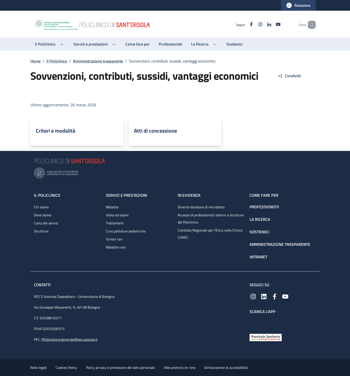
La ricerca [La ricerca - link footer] (260, 219)
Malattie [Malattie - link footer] (112, 207)
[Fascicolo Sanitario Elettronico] (266, 337)
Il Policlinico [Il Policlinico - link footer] (47, 195)
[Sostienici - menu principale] (234, 44)
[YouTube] (271, 25)
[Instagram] (253, 25)
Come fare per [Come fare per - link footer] (264, 195)
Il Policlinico (56, 61)
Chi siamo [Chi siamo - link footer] (41, 207)
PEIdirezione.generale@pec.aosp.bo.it (70, 339)
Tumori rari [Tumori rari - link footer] (114, 239)
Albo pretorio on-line (179, 367)
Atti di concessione (155, 131)
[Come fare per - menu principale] (137, 44)
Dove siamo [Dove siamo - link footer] (42, 215)
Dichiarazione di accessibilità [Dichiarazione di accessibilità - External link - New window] (226, 367)
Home (35, 61)
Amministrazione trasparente (98, 61)
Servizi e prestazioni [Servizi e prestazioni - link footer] (126, 195)
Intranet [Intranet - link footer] (258, 257)
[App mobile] (253, 323)
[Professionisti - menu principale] (170, 44)
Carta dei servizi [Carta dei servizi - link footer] (46, 223)
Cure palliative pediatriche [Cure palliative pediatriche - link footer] (126, 231)
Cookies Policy (66, 367)
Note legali (38, 367)
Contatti (43, 285)
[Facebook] (244, 25)
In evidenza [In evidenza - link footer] (189, 195)
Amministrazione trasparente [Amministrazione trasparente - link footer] (280, 244)
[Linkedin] (262, 25)
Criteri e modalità (55, 131)
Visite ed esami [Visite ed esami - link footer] (117, 215)
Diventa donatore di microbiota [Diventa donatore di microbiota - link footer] (201, 207)
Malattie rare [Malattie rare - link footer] (116, 247)
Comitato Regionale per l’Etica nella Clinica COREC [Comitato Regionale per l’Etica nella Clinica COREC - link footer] (210, 234)
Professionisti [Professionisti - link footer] (264, 207)
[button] (298, 5)
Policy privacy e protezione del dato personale (120, 367)
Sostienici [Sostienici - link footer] (259, 232)
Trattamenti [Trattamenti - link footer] (115, 223)
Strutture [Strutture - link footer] (41, 231)
